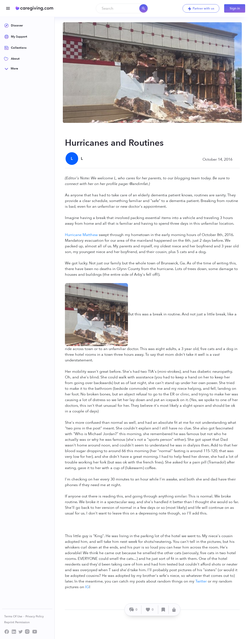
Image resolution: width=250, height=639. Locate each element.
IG (87, 587)
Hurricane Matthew (81, 234)
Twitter (201, 581)
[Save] (163, 609)
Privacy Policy (34, 616)
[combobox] (122, 8)
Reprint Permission (17, 622)
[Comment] (133, 609)
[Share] (174, 609)
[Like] (149, 609)
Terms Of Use (14, 616)
